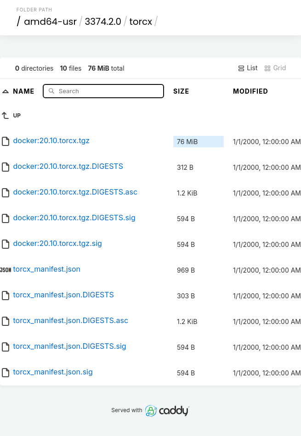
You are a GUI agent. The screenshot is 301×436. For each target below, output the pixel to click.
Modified (250, 91)
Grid (275, 68)
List (247, 68)
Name (24, 91)
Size (181, 91)
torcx (141, 21)
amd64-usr (50, 21)
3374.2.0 (103, 21)
